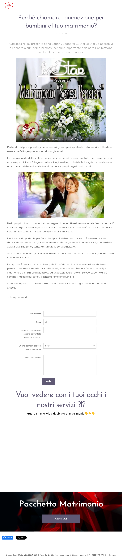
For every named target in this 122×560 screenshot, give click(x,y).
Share (7, 537)
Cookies (112, 555)
